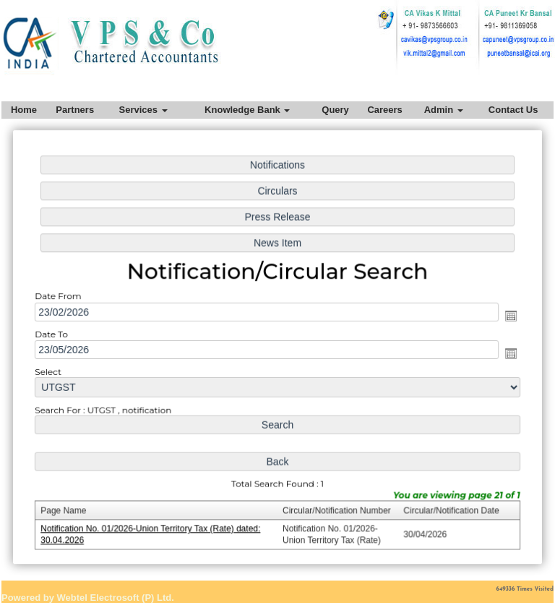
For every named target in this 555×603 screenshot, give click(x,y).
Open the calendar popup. (504, 316)
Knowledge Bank (247, 109)
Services (143, 109)
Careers (384, 109)
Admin (443, 109)
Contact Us (513, 109)
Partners (75, 109)
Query (335, 109)
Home (24, 109)
